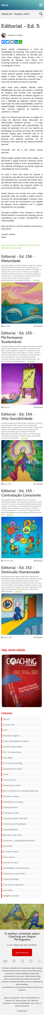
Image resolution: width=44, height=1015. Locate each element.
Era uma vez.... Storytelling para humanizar (19, 840)
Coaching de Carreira (11, 813)
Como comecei (9, 857)
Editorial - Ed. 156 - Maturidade (17, 258)
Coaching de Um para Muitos (14, 873)
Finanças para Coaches (12, 785)
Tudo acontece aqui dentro (13, 885)
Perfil (5, 730)
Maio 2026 (5, 326)
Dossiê (5, 774)
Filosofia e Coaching (10, 796)
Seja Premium (22, 952)
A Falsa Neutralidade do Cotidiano (16, 741)
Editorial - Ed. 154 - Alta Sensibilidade (17, 416)
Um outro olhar (9, 725)
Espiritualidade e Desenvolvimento (16, 868)
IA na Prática (8, 890)
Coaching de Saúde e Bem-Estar (15, 818)
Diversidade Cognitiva (11, 736)
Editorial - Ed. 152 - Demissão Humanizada (20, 570)
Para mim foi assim (10, 862)
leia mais (36, 280)
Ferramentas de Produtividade (14, 824)
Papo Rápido (8, 758)
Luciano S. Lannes (12, 35)
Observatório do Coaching (13, 802)
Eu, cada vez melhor (10, 851)
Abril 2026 (5, 407)
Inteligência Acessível (11, 896)
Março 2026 (6, 484)
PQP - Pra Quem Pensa (12, 752)
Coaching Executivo (10, 807)
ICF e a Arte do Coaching (12, 763)
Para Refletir (7, 846)
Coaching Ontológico (11, 879)
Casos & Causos (9, 780)
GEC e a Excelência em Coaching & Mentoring (20, 791)
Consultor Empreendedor (12, 747)
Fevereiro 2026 (7, 561)
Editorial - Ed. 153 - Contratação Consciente (21, 493)
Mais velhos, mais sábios (12, 835)
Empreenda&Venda (10, 829)
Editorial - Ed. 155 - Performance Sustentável (17, 337)
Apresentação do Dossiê (12, 769)
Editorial (6, 719)
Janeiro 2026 (6, 637)
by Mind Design (22, 1011)
